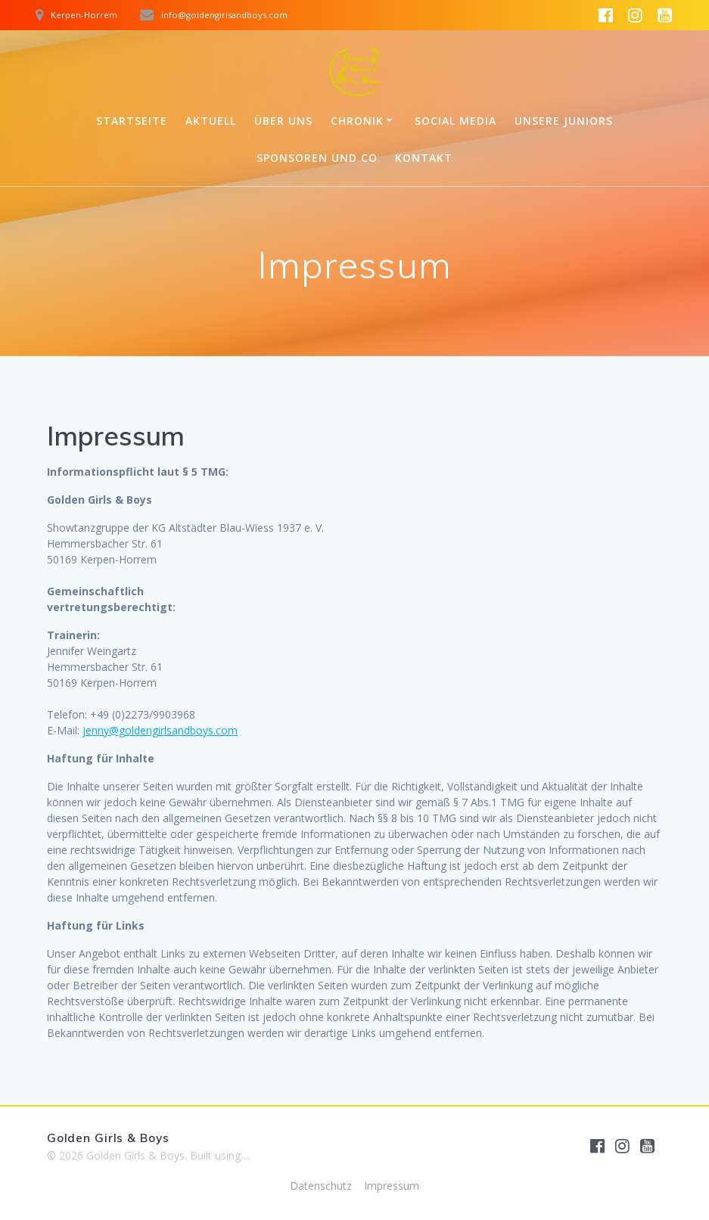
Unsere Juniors (564, 120)
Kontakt (423, 158)
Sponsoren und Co (317, 158)
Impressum (391, 1185)
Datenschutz (321, 1185)
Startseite (131, 120)
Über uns (283, 120)
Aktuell (210, 120)
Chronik (357, 120)
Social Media (455, 120)
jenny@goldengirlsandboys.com (160, 730)
